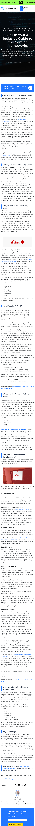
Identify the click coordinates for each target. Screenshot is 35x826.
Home (3, 28)
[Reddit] (25, 785)
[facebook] (15, 785)
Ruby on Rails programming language (14, 429)
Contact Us (24, 7)
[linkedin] (19, 785)
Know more (29, 804)
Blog (7, 28)
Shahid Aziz (17, 799)
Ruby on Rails (5, 155)
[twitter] (22, 785)
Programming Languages (19, 28)
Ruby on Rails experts (22, 509)
